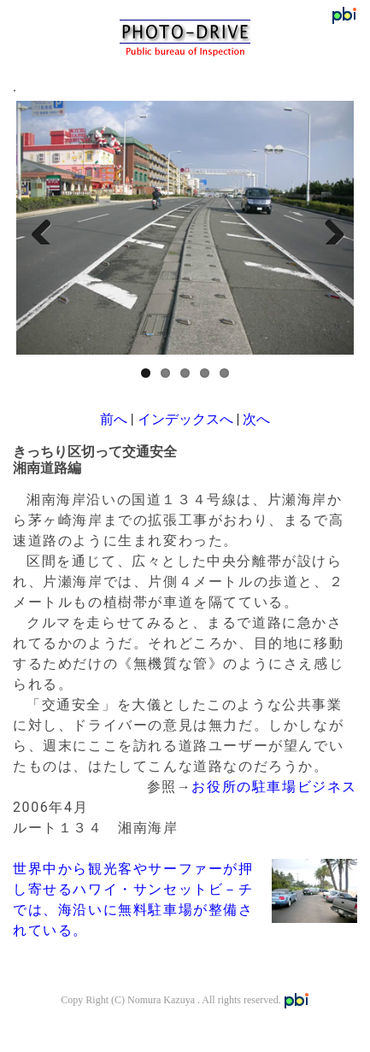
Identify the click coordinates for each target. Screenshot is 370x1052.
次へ (256, 419)
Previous (42, 227)
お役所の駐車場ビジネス (274, 787)
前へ (113, 419)
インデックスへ (185, 419)
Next (328, 227)
